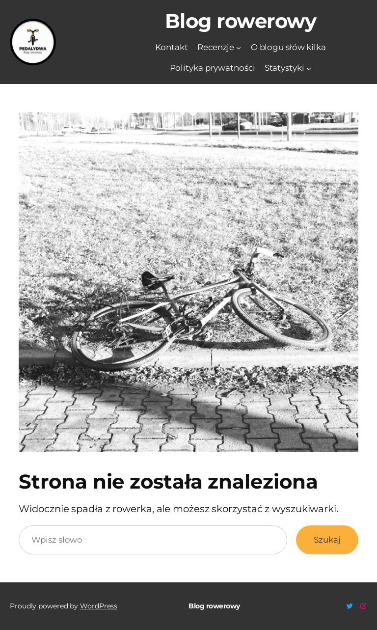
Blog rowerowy (241, 21)
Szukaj (327, 540)
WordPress (98, 606)
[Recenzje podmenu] (238, 47)
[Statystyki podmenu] (308, 68)
